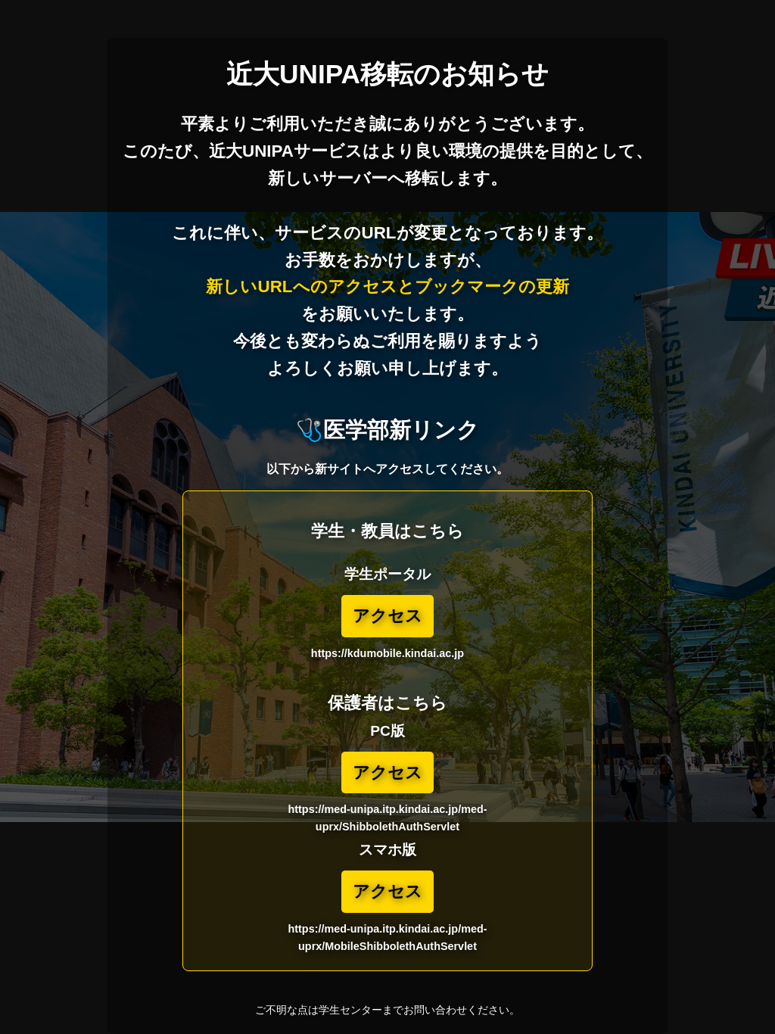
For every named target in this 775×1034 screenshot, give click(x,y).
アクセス (387, 615)
